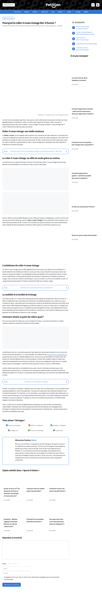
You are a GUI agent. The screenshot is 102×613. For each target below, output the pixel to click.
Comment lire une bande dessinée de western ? (35, 520)
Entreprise (75, 610)
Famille (36, 12)
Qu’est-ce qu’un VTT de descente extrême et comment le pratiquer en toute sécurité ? (12, 492)
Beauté (26, 12)
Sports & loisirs (9, 18)
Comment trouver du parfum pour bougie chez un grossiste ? (83, 143)
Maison (61, 12)
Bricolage (84, 607)
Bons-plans (76, 607)
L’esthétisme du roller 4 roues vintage (82, 39)
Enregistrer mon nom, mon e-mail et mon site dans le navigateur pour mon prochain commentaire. (31, 578)
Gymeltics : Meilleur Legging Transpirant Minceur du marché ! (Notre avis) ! (11, 522)
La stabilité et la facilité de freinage (86, 44)
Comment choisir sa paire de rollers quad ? (82, 49)
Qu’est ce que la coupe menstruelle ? (84, 235)
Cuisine (91, 607)
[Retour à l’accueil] (53, 5)
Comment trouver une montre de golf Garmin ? (57, 490)
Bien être (90, 605)
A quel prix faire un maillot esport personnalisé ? (35, 490)
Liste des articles (7, 609)
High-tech (45, 12)
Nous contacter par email (10, 605)
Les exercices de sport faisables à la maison (79, 79)
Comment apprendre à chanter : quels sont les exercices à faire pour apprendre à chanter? (83, 111)
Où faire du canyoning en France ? (83, 207)
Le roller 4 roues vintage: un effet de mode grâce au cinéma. (85, 33)
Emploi (86, 12)
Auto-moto (17, 12)
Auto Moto (75, 605)
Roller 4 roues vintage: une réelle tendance (82, 27)
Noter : (4, 564)
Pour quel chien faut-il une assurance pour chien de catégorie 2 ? (56, 521)
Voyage (78, 12)
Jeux (52, 12)
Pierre (33, 440)
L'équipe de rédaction (9, 607)
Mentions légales (7, 612)
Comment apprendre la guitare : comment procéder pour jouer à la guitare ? (81, 175)
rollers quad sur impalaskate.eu (57, 354)
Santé (70, 12)
